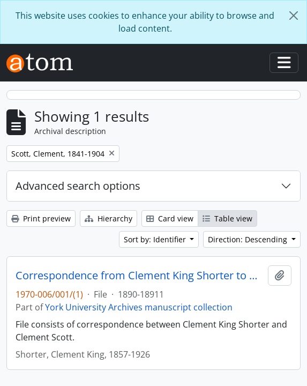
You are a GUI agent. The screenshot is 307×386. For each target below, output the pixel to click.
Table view (227, 218)
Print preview (41, 218)
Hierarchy (108, 218)
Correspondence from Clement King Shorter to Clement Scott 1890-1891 (140, 275)
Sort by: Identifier (156, 239)
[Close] (293, 16)
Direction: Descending (248, 239)
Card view (169, 218)
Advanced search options (78, 186)
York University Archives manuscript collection (139, 307)
